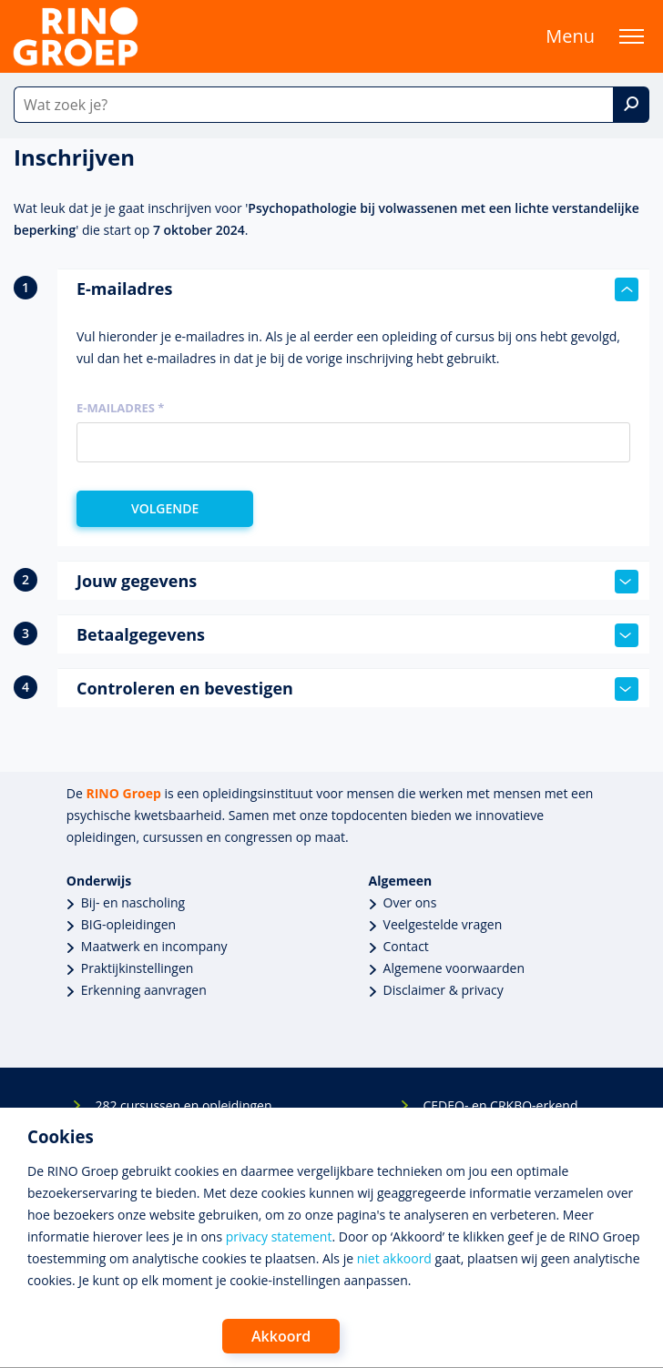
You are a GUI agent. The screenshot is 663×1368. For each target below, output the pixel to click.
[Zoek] (631, 104)
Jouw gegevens (357, 581)
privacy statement (279, 1236)
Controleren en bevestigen (357, 689)
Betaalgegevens (357, 635)
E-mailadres (357, 289)
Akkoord (281, 1336)
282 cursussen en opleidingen (183, 1105)
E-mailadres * (120, 408)
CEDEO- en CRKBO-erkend (500, 1105)
